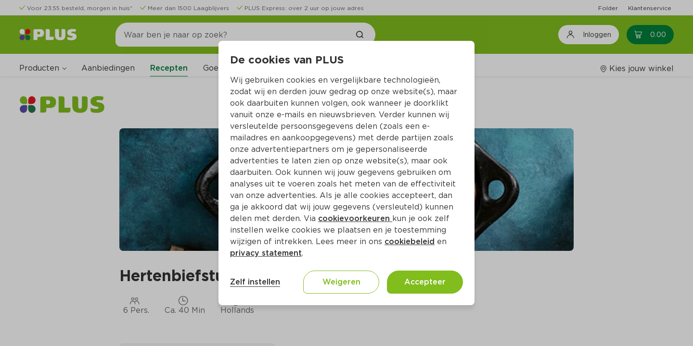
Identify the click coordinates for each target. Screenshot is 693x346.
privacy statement (266, 253)
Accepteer (425, 281)
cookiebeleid (410, 241)
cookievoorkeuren (355, 218)
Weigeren (341, 281)
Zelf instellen (255, 281)
